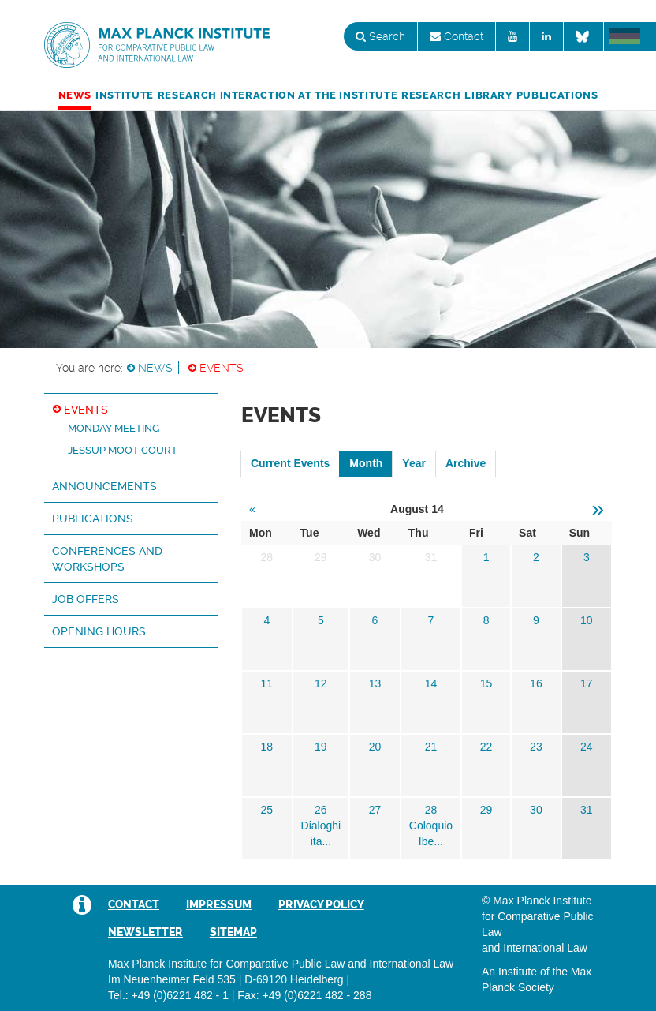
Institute (124, 95)
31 (586, 809)
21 (431, 746)
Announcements (104, 486)
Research (430, 95)
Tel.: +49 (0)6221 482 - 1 (168, 995)
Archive (465, 463)
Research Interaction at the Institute (277, 95)
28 (431, 809)
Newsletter (145, 932)
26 (321, 809)
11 (266, 683)
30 (536, 809)
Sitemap (233, 932)
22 (486, 746)
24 (586, 746)
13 (375, 683)
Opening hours (99, 631)
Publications (557, 95)
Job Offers (85, 599)
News (75, 95)
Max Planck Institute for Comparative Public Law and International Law (157, 45)
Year (414, 463)
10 (586, 620)
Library (488, 95)
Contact (456, 36)
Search (380, 36)
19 (321, 746)
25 (266, 809)
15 (486, 683)
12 (321, 683)
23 (536, 746)
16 (536, 683)
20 (375, 746)
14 (431, 683)
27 (375, 809)
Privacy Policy (321, 904)
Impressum (219, 904)
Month (365, 463)
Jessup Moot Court (122, 450)
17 (586, 683)
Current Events (290, 463)
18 (266, 746)
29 (486, 809)
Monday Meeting (113, 428)
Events (221, 367)
